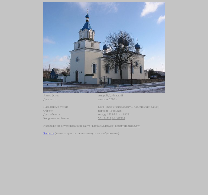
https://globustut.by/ (127, 125)
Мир (101, 106)
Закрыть (48, 133)
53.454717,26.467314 (111, 118)
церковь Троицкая (110, 110)
